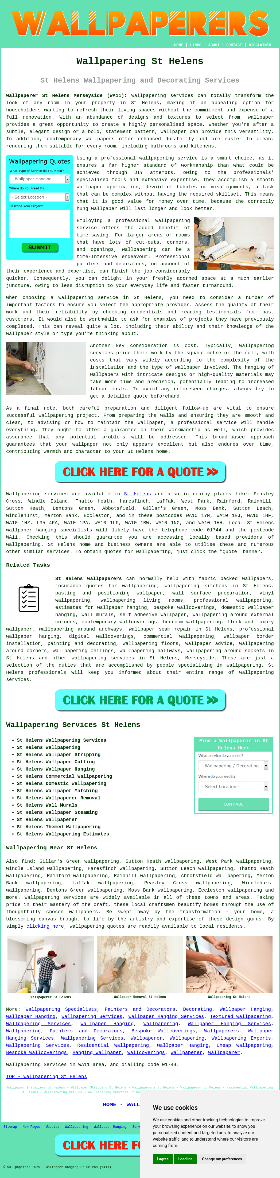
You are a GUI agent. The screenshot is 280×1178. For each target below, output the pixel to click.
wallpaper (104, 208)
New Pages (31, 1127)
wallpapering (139, 249)
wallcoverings (115, 636)
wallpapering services (103, 658)
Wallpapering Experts (241, 1038)
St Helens (137, 494)
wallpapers (104, 374)
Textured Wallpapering (240, 1016)
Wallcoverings (146, 1052)
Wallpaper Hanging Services (166, 1016)
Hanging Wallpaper (97, 1052)
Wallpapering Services (91, 1016)
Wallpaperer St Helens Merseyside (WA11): (66, 95)
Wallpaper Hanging (245, 1009)
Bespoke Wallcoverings (163, 1031)
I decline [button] (185, 1159)
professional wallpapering (232, 600)
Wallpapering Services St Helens (73, 725)
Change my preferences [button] (222, 1159)
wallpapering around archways (80, 629)
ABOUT (214, 45)
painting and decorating (82, 643)
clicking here (45, 926)
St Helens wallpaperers (88, 578)
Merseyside (199, 658)
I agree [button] (163, 1159)
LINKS (195, 45)
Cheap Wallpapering (244, 1045)
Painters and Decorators (140, 1009)
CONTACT (234, 45)
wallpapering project (67, 415)
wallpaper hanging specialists (49, 530)
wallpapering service (88, 297)
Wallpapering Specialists (61, 1009)
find (27, 861)
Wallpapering (160, 1024)
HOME (178, 45)
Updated (52, 1127)
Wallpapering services (162, 95)
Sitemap (10, 1127)
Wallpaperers (221, 1031)
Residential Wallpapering (113, 1045)
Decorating (197, 1009)
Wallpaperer (146, 1038)
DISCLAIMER (260, 45)
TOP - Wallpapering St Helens (46, 1076)
